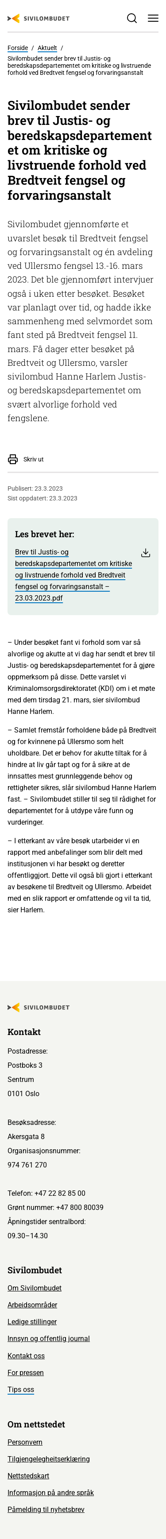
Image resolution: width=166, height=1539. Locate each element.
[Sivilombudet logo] (38, 18)
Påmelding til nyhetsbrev (46, 1509)
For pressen (26, 1372)
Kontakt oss (26, 1356)
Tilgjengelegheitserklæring (49, 1459)
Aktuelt (47, 47)
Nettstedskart (28, 1476)
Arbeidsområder (32, 1305)
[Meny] (153, 18)
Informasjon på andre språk (51, 1493)
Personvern (25, 1442)
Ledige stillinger (32, 1322)
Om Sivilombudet (35, 1288)
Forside (18, 47)
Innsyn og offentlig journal (49, 1338)
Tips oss (21, 1389)
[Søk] (132, 18)
